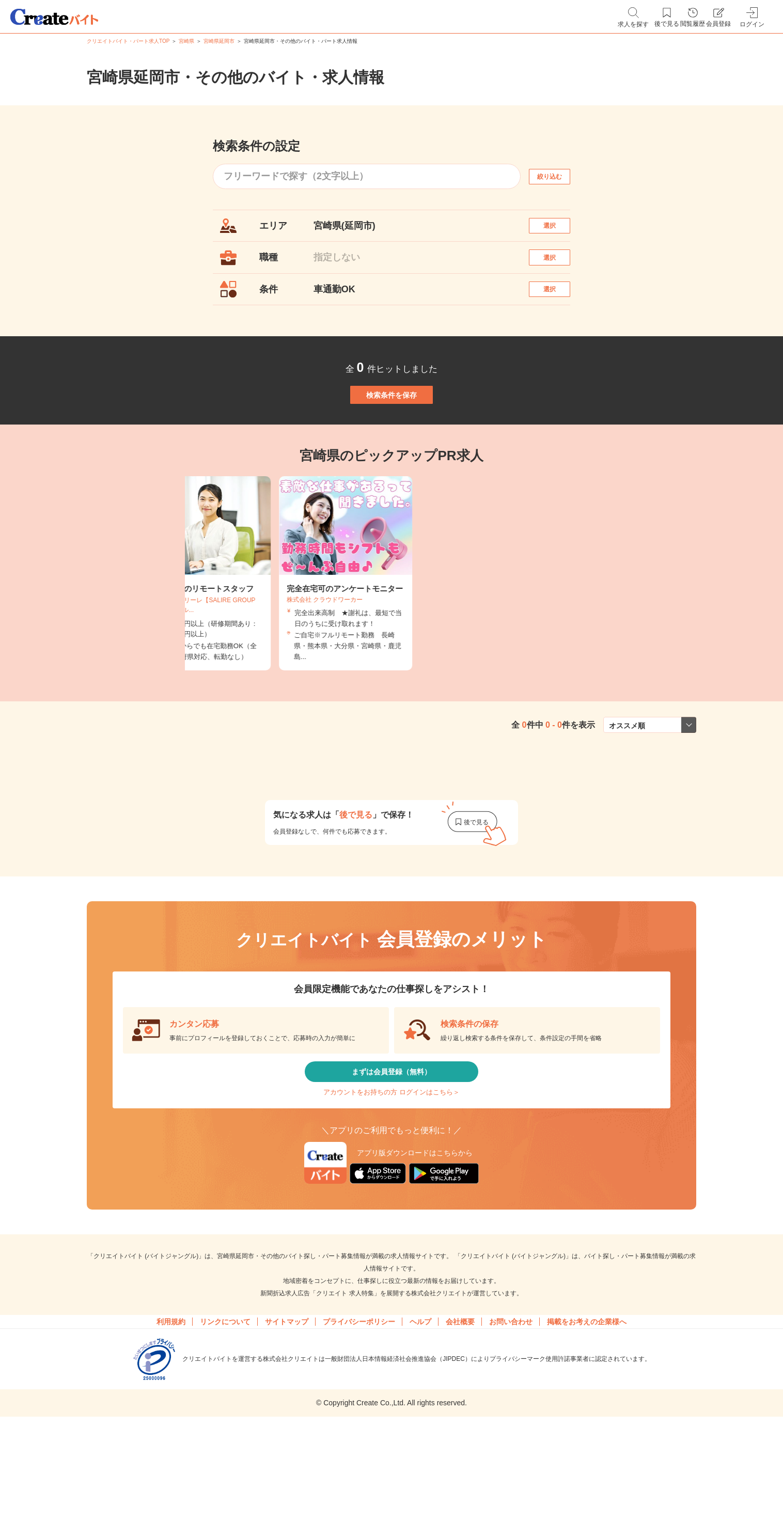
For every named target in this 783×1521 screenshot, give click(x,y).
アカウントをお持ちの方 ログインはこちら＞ (391, 1159)
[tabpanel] (391, 623)
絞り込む (558, 176)
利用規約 (170, 1396)
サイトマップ (286, 1396)
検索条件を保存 (391, 434)
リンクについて (225, 1396)
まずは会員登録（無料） (391, 1128)
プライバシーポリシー (359, 1396)
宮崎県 (186, 41)
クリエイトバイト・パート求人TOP (128, 41)
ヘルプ (420, 1396)
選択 (559, 230)
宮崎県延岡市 (218, 41)
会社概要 (460, 1396)
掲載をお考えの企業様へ (587, 1396)
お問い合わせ (511, 1396)
